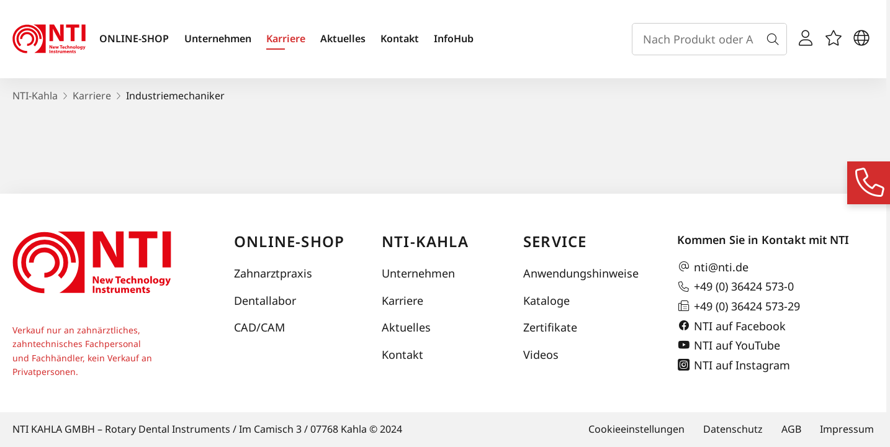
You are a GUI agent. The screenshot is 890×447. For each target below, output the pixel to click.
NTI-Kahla (35, 95)
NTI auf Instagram (733, 365)
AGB (791, 429)
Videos (541, 354)
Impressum (847, 429)
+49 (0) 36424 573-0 (735, 287)
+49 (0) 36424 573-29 (738, 306)
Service (555, 241)
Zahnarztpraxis (273, 273)
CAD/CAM (259, 327)
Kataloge (546, 300)
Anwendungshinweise (581, 273)
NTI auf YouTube (728, 345)
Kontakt (399, 38)
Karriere (285, 38)
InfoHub (454, 38)
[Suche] (775, 39)
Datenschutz (733, 429)
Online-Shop (289, 241)
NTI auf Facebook (731, 326)
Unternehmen (217, 38)
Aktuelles (343, 38)
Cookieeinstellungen (636, 429)
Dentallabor (265, 300)
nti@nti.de (712, 267)
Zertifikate (550, 327)
